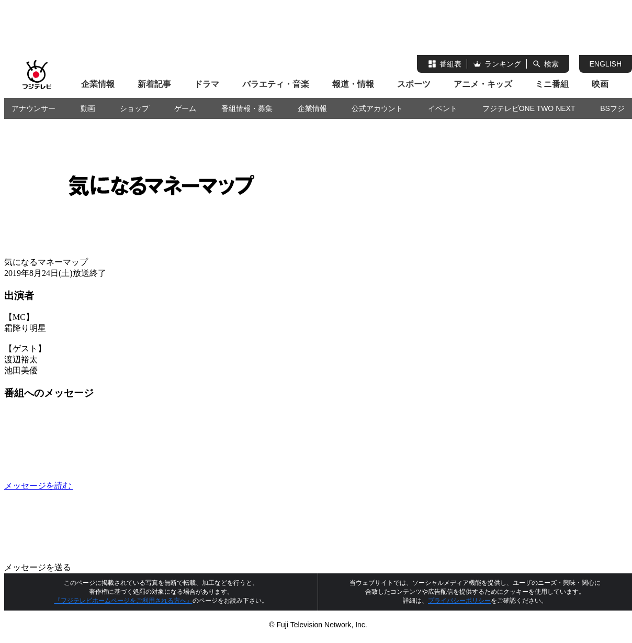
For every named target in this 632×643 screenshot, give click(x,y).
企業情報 (98, 84)
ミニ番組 (552, 84)
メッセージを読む (117, 485)
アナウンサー (33, 108)
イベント (442, 108)
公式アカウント (377, 108)
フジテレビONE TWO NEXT (528, 108)
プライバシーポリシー (459, 600)
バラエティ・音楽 (275, 84)
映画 (600, 84)
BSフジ (612, 108)
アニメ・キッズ (483, 84)
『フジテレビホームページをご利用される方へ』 (123, 600)
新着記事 (154, 84)
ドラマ (206, 84)
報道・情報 (353, 84)
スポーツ (414, 84)
